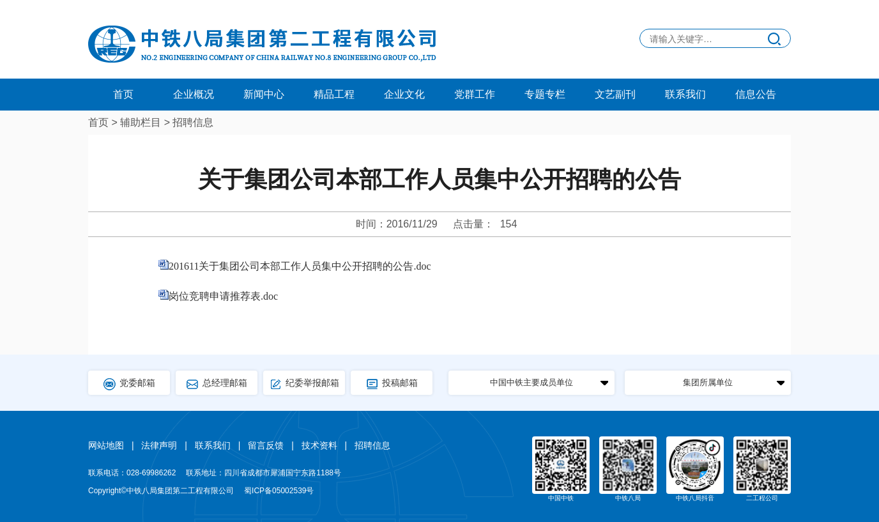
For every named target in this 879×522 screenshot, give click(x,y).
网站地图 (106, 445)
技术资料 (319, 445)
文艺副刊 (615, 94)
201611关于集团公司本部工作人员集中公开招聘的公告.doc (300, 266)
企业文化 (404, 94)
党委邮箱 (129, 384)
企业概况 (193, 94)
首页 (123, 94)
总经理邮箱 (216, 384)
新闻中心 (263, 94)
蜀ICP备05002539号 (279, 490)
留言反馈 (266, 445)
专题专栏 (544, 94)
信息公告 (755, 94)
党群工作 (474, 94)
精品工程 (334, 94)
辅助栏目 (140, 122)
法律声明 (159, 445)
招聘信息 (192, 122)
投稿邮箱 (391, 384)
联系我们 (685, 94)
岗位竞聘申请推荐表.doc (223, 296)
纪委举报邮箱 (304, 384)
